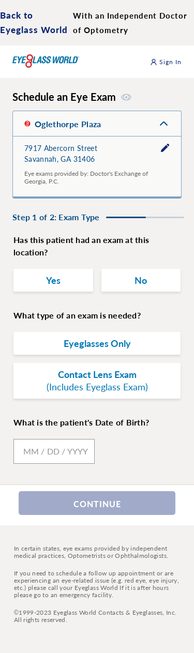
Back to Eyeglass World (34, 22)
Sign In (166, 62)
